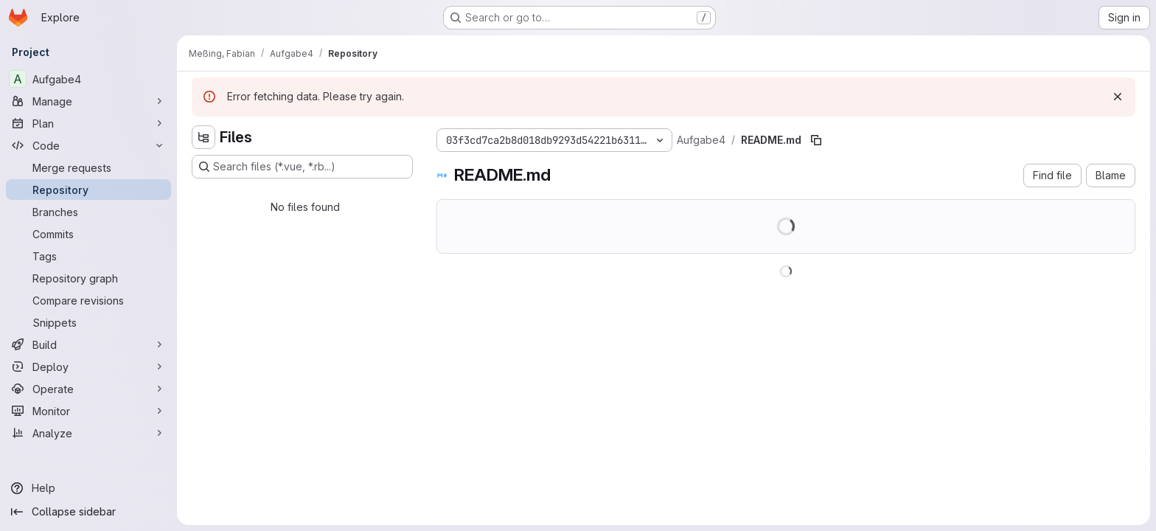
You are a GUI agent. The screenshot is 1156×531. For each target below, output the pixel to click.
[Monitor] (88, 410)
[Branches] (88, 211)
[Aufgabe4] (88, 79)
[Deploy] (88, 366)
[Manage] (88, 101)
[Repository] (88, 189)
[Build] (88, 344)
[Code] (88, 145)
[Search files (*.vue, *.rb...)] (302, 166)
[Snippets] (88, 322)
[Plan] (88, 123)
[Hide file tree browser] (203, 137)
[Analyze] (88, 433)
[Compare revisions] (88, 300)
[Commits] (88, 233)
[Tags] (88, 256)
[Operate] (88, 388)
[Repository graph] (88, 278)
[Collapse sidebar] (88, 512)
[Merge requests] (88, 167)
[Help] (88, 488)
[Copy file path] (816, 140)
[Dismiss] (1118, 96)
